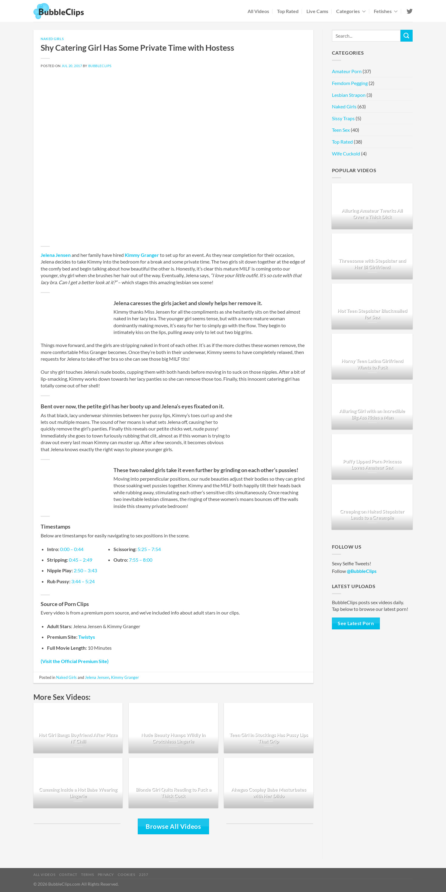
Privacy (106, 874)
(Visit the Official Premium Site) (75, 661)
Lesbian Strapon (349, 95)
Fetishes (386, 11)
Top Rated (288, 11)
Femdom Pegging (350, 83)
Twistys (86, 637)
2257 (143, 874)
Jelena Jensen (56, 255)
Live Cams (317, 11)
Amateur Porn (347, 71)
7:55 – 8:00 (140, 560)
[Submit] (406, 36)
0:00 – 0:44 (71, 549)
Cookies (126, 874)
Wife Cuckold (346, 153)
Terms (87, 874)
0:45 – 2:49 (80, 560)
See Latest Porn (356, 623)
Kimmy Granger (142, 255)
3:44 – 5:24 (83, 581)
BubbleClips (100, 66)
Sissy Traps (343, 118)
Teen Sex (341, 130)
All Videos (258, 11)
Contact (68, 874)
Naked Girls (52, 39)
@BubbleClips (362, 571)
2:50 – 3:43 (85, 570)
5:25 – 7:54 (149, 549)
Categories (351, 11)
